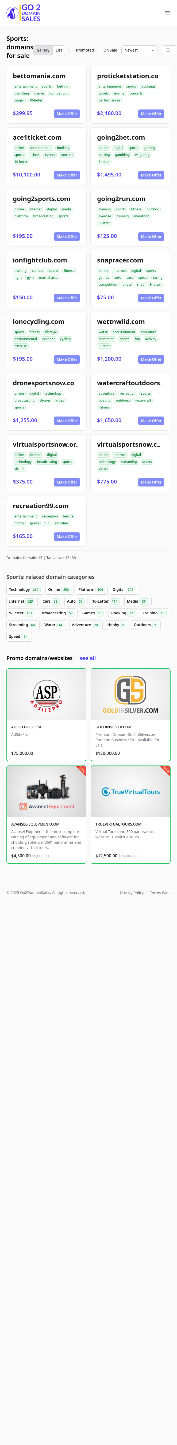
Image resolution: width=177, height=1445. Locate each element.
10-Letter (106, 601)
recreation (106, 339)
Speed (19, 637)
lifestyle (51, 332)
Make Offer (67, 113)
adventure (148, 332)
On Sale (110, 50)
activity (150, 339)
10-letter (36, 100)
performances (109, 100)
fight (18, 277)
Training (155, 613)
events (119, 93)
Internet (22, 601)
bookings (148, 86)
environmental (25, 339)
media (67, 209)
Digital (124, 590)
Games (93, 613)
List (59, 50)
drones (45, 400)
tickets (104, 93)
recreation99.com (41, 505)
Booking (123, 613)
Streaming (23, 625)
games (39, 93)
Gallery (43, 50)
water (103, 332)
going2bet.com (121, 137)
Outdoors (146, 625)
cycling (65, 339)
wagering (142, 154)
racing (158, 277)
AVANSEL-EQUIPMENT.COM (35, 824)
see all (87, 658)
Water (54, 625)
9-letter (104, 161)
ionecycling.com (38, 321)
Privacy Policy (132, 892)
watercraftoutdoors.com (136, 382)
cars (130, 277)
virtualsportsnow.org (46, 444)
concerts (136, 93)
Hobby (116, 625)
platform (21, 216)
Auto (76, 601)
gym (30, 277)
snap (141, 284)
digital (118, 148)
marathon (141, 216)
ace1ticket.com (37, 137)
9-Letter (21, 613)
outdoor (153, 209)
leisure (68, 516)
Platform (91, 590)
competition (59, 93)
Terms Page (160, 892)
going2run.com (121, 198)
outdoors (123, 400)
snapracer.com (120, 260)
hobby (19, 523)
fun (137, 339)
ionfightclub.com (40, 260)
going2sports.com (41, 198)
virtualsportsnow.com (132, 444)
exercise (105, 216)
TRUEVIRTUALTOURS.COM (118, 824)
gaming (149, 148)
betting (62, 86)
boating (104, 400)
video (60, 400)
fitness (136, 209)
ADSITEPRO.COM (26, 726)
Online (59, 590)
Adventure (86, 625)
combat (38, 270)
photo (127, 284)
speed (143, 277)
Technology (25, 590)
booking (63, 148)
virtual (19, 468)
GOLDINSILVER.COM (113, 726)
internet (35, 209)
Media (138, 601)
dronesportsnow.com (46, 382)
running (123, 216)
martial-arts (48, 277)
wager (19, 100)
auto (117, 277)
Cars (51, 601)
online (19, 148)
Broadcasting (58, 613)
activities (61, 523)
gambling (21, 93)
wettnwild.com (121, 321)
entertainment (25, 86)
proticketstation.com (131, 75)
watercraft (143, 400)
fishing (104, 407)
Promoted (85, 50)
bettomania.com (39, 75)
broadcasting (43, 216)
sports (47, 86)
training (105, 209)
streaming (129, 462)
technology (52, 393)
